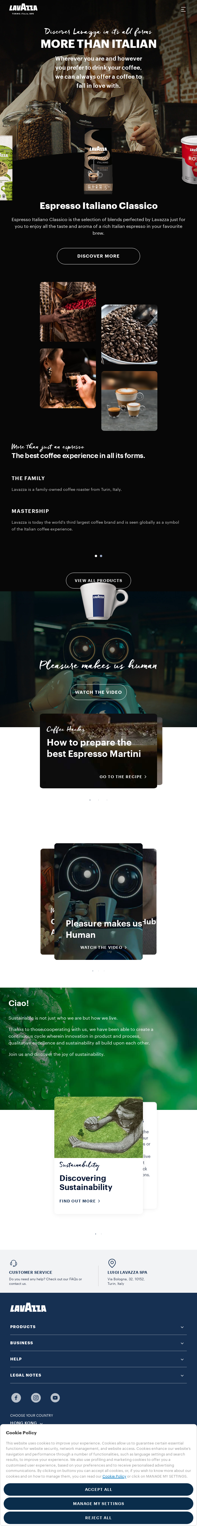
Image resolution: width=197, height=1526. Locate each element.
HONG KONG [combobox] (23, 1423)
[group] (98, 161)
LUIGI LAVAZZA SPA (127, 1272)
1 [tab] (90, 800)
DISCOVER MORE (98, 256)
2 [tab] (98, 800)
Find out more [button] (81, 1201)
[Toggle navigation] (183, 9)
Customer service (30, 1272)
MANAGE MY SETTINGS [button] (98, 1504)
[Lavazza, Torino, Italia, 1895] (23, 9)
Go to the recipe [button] (125, 776)
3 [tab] (107, 800)
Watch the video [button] (98, 692)
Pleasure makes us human (98, 667)
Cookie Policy (114, 1476)
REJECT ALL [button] (98, 1518)
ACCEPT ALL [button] (98, 1489)
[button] (98, 1327)
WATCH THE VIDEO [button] (105, 947)
